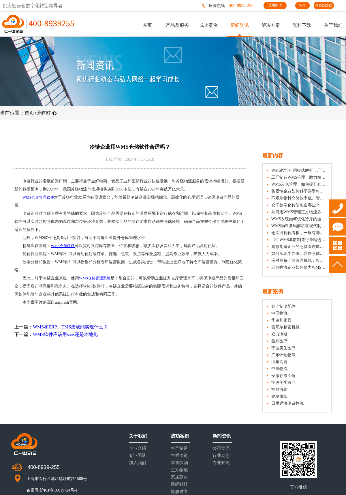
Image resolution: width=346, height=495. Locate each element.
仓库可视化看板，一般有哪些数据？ (299, 233)
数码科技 (179, 484)
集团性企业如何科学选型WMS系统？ (299, 191)
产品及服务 (177, 25)
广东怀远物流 (283, 355)
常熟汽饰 (279, 389)
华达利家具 (281, 320)
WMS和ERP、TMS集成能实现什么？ (70, 326)
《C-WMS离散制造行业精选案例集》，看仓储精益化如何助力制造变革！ (299, 240)
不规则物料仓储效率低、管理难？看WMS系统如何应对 (299, 198)
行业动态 (221, 455)
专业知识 (221, 463)
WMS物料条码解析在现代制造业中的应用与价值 (299, 226)
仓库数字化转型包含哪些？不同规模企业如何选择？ (299, 205)
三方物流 (179, 470)
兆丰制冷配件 (283, 306)
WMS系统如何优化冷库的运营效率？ (299, 219)
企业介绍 (137, 448)
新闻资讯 (239, 25)
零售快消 (179, 463)
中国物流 (279, 313)
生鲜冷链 (179, 455)
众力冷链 (279, 334)
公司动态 (221, 448)
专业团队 (137, 455)
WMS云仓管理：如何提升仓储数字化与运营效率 (299, 184)
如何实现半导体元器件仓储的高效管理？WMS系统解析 (299, 253)
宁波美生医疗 (283, 348)
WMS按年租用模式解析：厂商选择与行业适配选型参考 (299, 170)
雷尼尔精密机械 (285, 327)
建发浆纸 (279, 396)
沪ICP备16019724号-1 (59, 490)
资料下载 (302, 25)
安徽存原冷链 (283, 375)
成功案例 (208, 25)
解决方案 (271, 25)
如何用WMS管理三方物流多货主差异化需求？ (299, 212)
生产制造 (179, 448)
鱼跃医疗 (279, 341)
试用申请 (275, 5)
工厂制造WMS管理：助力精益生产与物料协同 (299, 177)
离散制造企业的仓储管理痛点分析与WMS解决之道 (299, 246)
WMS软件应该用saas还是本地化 (65, 334)
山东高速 (279, 362)
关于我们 (333, 25)
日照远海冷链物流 (287, 403)
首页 (147, 25)
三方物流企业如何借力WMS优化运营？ (299, 267)
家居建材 (179, 477)
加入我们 (137, 463)
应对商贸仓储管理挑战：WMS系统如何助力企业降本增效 (299, 260)
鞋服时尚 (179, 492)
